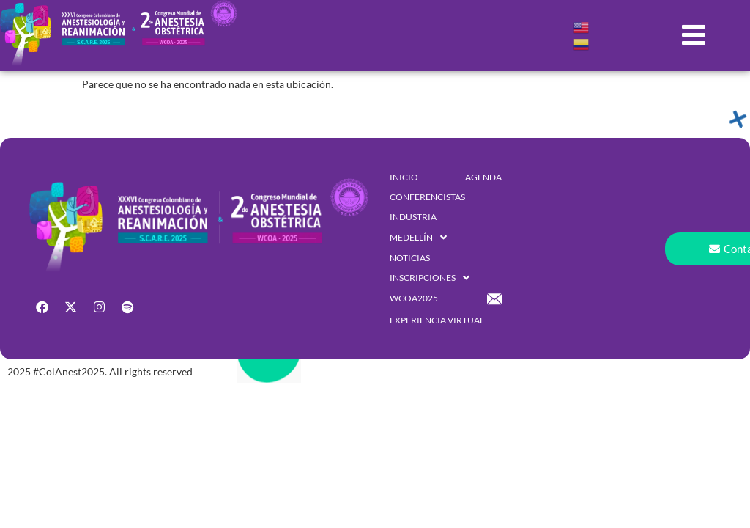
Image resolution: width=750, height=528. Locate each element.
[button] (694, 35)
